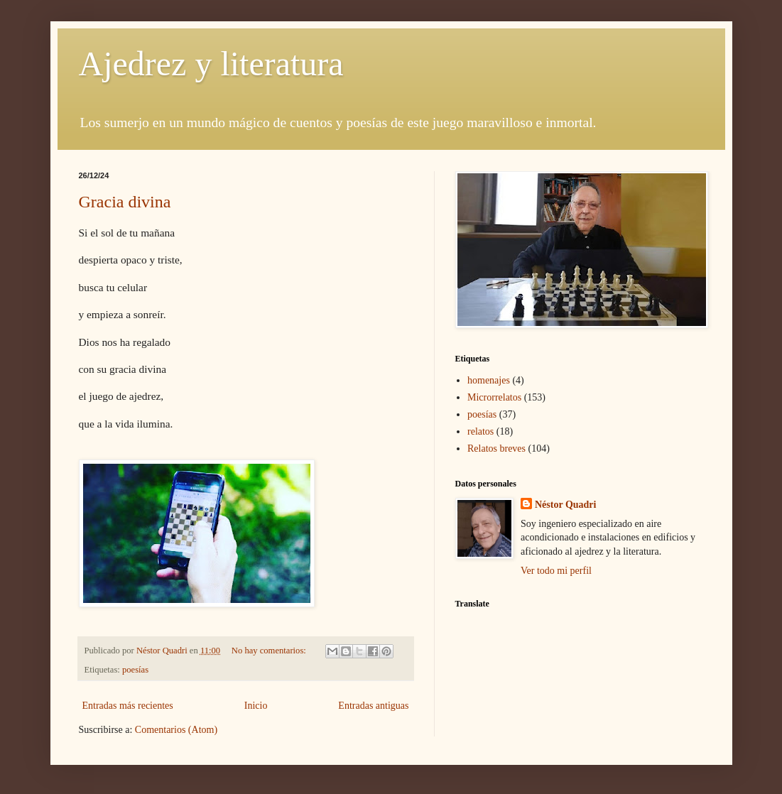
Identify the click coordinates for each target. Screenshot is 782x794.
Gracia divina (125, 201)
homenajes (488, 380)
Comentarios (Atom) (176, 729)
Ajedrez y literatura (211, 63)
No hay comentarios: (270, 651)
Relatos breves (496, 448)
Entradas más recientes (127, 705)
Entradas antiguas (373, 705)
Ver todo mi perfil (556, 570)
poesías (135, 670)
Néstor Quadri (565, 504)
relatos (480, 431)
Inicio (256, 705)
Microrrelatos (494, 397)
